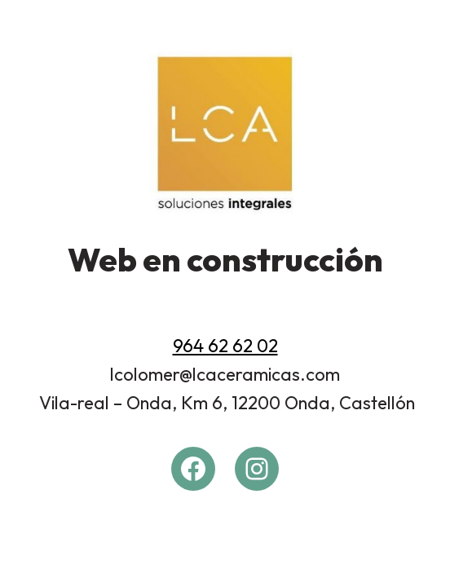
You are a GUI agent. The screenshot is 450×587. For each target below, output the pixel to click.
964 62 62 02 (225, 345)
